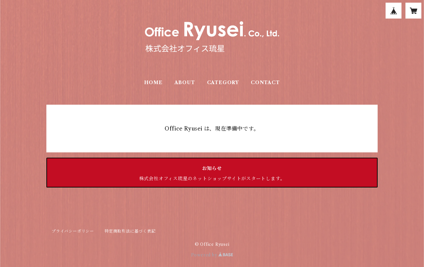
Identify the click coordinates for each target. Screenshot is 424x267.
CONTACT (265, 82)
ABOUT (185, 82)
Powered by (212, 254)
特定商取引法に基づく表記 (130, 231)
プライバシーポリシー (73, 231)
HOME (153, 82)
